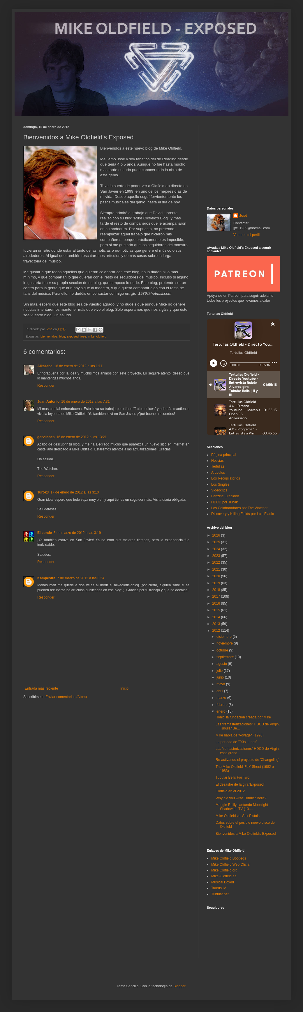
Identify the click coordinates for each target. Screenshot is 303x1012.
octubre (222, 650)
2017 (216, 596)
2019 (216, 583)
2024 (216, 549)
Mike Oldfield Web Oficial (230, 864)
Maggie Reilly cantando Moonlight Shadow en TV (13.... (242, 807)
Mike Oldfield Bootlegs (228, 858)
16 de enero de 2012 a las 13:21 (81, 437)
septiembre (225, 657)
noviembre (225, 643)
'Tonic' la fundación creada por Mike (243, 717)
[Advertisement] (243, 161)
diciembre (224, 637)
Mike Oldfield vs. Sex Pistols (238, 816)
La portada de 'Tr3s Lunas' (236, 742)
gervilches (45, 437)
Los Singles (220, 484)
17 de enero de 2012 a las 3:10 (74, 492)
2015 (216, 610)
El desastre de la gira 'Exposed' (240, 784)
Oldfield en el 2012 (230, 791)
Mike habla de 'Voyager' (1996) (240, 735)
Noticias (217, 461)
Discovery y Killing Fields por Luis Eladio (242, 514)
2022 (216, 562)
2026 (216, 535)
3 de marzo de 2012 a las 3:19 (77, 533)
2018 (216, 590)
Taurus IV (218, 888)
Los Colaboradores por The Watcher (239, 508)
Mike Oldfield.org (224, 870)
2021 (216, 569)
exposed (73, 336)
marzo (221, 698)
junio (220, 677)
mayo (221, 684)
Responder (45, 386)
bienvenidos (48, 336)
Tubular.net (220, 894)
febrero (222, 705)
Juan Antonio (48, 402)
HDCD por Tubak (224, 502)
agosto (222, 664)
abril (220, 691)
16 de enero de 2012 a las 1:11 (78, 366)
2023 (216, 556)
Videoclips (219, 490)
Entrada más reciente (41, 688)
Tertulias (217, 466)
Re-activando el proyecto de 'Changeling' (247, 760)
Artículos (218, 473)
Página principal (223, 455)
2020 (216, 576)
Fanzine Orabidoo (225, 496)
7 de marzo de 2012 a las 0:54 (80, 578)
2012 (216, 630)
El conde (44, 533)
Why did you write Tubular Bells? (241, 798)
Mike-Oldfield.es (223, 876)
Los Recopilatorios (225, 478)
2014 (216, 617)
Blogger (179, 986)
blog (62, 336)
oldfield (101, 336)
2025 (216, 542)
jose (83, 336)
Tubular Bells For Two (232, 777)
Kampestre (46, 578)
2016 (216, 603)
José (243, 216)
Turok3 (43, 492)
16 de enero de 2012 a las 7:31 (85, 402)
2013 (216, 624)
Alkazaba (44, 366)
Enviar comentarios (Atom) (66, 697)
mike (91, 336)
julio (220, 671)
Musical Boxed (222, 882)
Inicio (124, 688)
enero (221, 711)
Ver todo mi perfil (246, 235)
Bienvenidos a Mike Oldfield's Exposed (246, 834)
